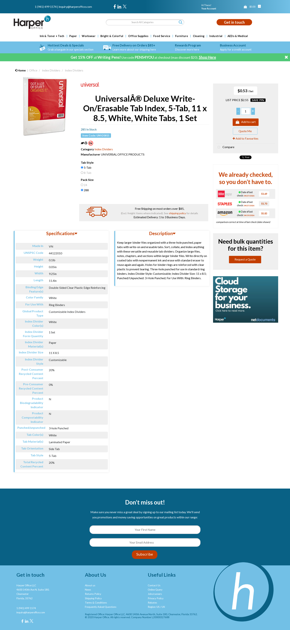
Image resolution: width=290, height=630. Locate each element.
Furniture (181, 36)
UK (163, 606)
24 (85, 185)
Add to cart (246, 122)
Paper (73, 36)
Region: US (154, 606)
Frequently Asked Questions (100, 606)
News (88, 589)
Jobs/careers (155, 593)
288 (86, 190)
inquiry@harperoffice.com (75, 6)
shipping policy (177, 213)
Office (33, 70)
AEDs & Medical (237, 36)
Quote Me (245, 131)
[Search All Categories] (145, 22)
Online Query (155, 589)
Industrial (215, 36)
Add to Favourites (245, 138)
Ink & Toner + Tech (52, 36)
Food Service (161, 36)
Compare (225, 147)
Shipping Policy (93, 598)
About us (90, 585)
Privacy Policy (155, 598)
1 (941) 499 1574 (46, 6)
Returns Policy (93, 593)
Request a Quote (245, 259)
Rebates (152, 602)
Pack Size (87, 179)
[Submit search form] (180, 22)
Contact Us (154, 585)
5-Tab (87, 167)
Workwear (88, 36)
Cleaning (199, 36)
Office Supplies (138, 36)
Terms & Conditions (96, 602)
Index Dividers (51, 70)
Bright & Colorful (111, 36)
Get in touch (234, 22)
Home (20, 70)
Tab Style (87, 162)
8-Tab (87, 172)
